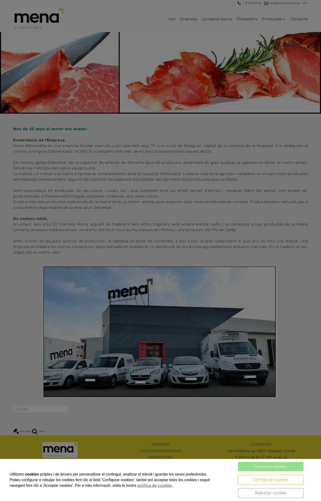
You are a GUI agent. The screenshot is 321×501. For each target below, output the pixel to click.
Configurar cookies (270, 479)
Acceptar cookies (271, 466)
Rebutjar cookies (270, 493)
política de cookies (154, 485)
